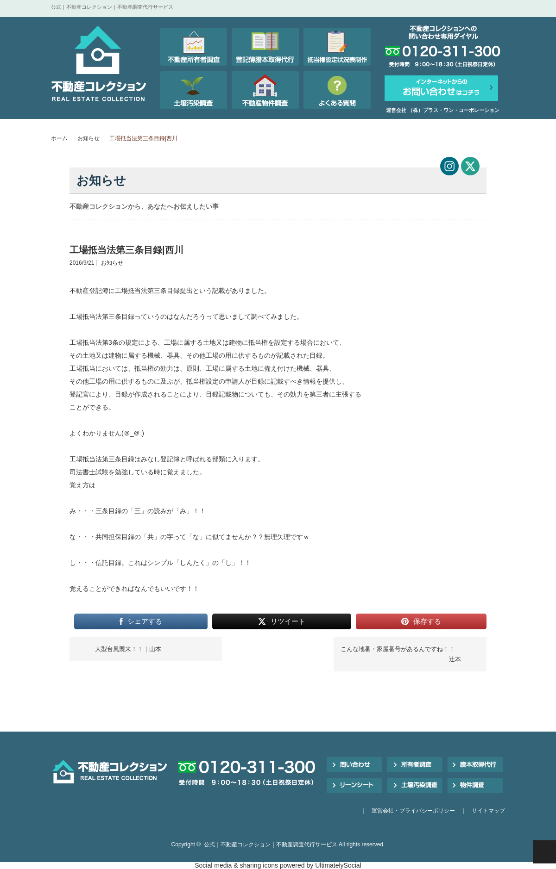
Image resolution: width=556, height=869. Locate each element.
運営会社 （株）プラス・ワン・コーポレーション (442, 110)
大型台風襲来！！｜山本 (128, 649)
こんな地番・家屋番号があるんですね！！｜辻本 (401, 654)
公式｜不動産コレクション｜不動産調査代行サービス (270, 844)
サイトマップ (488, 810)
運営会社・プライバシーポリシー (413, 810)
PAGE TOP (544, 851)
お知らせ (88, 138)
